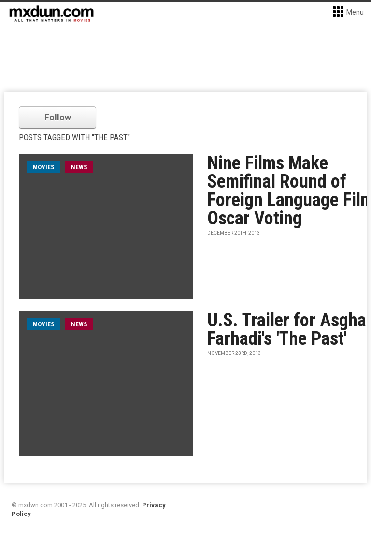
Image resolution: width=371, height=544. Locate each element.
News (79, 167)
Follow (57, 117)
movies (44, 167)
